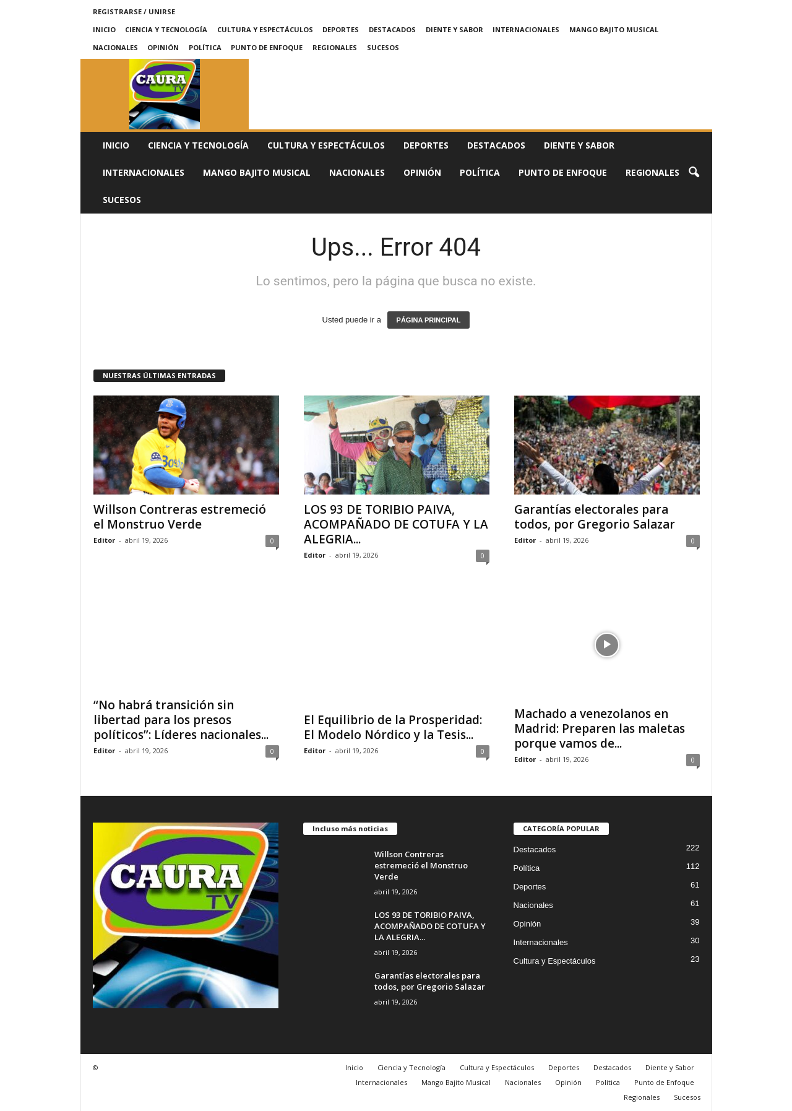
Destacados (392, 29)
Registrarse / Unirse (134, 11)
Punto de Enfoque (267, 47)
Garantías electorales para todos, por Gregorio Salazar (594, 516)
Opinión (163, 47)
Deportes (340, 29)
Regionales (334, 47)
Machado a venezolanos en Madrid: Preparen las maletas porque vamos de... (599, 728)
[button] (693, 172)
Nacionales (115, 47)
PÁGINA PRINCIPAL (429, 320)
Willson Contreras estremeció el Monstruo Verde (179, 516)
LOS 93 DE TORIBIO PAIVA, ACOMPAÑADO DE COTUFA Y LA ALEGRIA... (396, 524)
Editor (104, 540)
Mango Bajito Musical (613, 29)
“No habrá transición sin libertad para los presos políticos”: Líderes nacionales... (181, 720)
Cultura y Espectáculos (265, 29)
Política (205, 47)
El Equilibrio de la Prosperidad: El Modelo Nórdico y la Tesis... (393, 727)
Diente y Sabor (454, 29)
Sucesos (383, 47)
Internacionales (526, 29)
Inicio (104, 29)
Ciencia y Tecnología (166, 29)
